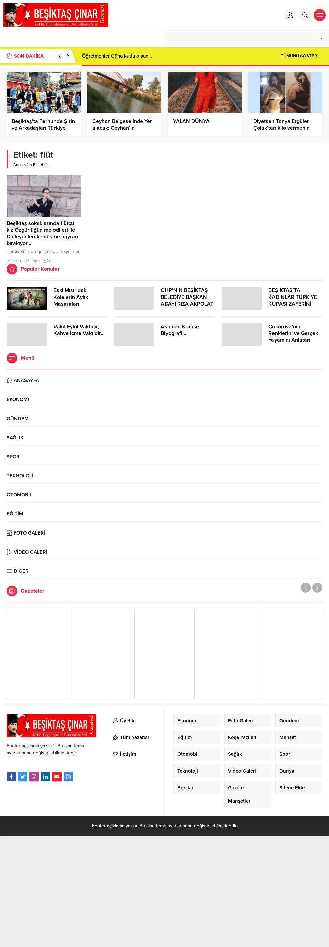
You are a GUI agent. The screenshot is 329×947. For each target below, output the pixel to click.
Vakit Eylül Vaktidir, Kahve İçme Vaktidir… (79, 330)
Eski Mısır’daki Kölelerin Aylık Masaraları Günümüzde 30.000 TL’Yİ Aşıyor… (77, 304)
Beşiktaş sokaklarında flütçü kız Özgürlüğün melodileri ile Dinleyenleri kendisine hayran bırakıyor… (42, 233)
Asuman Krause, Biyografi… (180, 330)
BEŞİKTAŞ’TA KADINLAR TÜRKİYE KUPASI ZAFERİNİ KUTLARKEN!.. (292, 300)
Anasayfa (21, 164)
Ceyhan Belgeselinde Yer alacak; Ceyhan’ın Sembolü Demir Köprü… (122, 128)
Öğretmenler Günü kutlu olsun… (117, 56)
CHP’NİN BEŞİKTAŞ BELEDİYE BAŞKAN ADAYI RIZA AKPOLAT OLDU (187, 300)
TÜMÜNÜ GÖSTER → (301, 56)
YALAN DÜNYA (191, 121)
